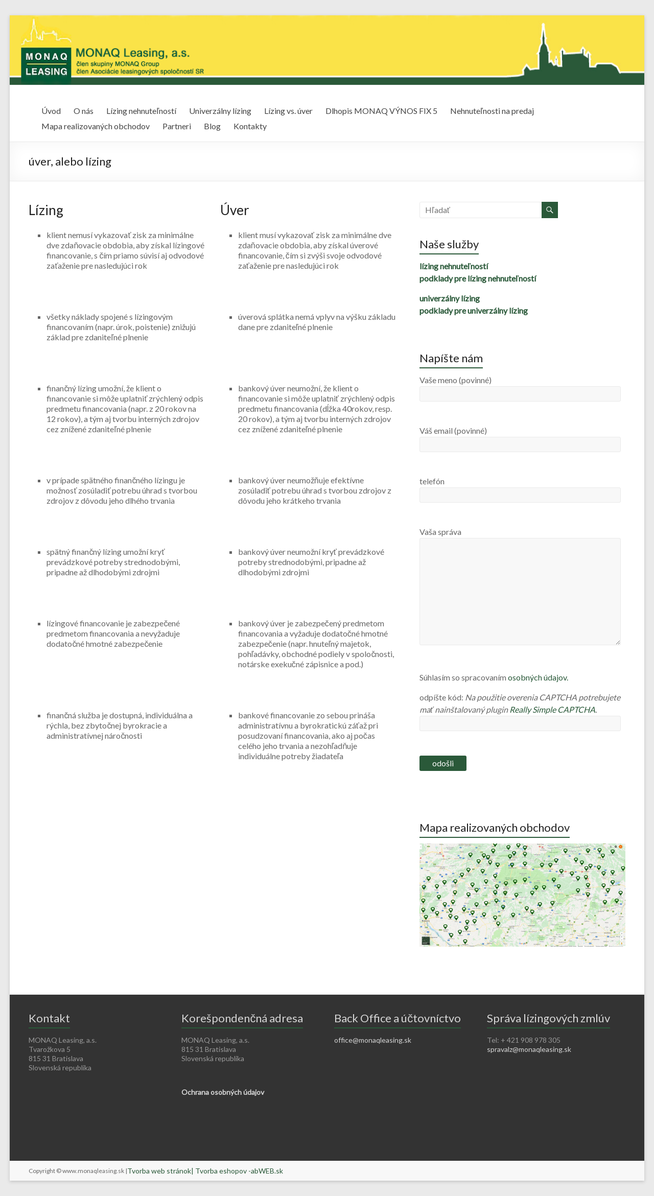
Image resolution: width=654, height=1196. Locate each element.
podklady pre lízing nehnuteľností (477, 278)
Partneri (176, 126)
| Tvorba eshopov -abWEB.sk (237, 1170)
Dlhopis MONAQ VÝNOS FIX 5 (381, 110)
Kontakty (250, 126)
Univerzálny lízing (220, 110)
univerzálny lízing (449, 298)
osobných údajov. (538, 677)
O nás (84, 110)
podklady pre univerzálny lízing (473, 310)
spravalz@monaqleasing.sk (529, 1049)
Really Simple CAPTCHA (552, 709)
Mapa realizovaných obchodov (95, 126)
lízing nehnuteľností (453, 266)
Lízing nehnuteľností (141, 110)
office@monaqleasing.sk (372, 1040)
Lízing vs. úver (288, 110)
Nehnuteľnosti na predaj (492, 110)
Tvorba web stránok (159, 1170)
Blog (212, 126)
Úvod (51, 110)
